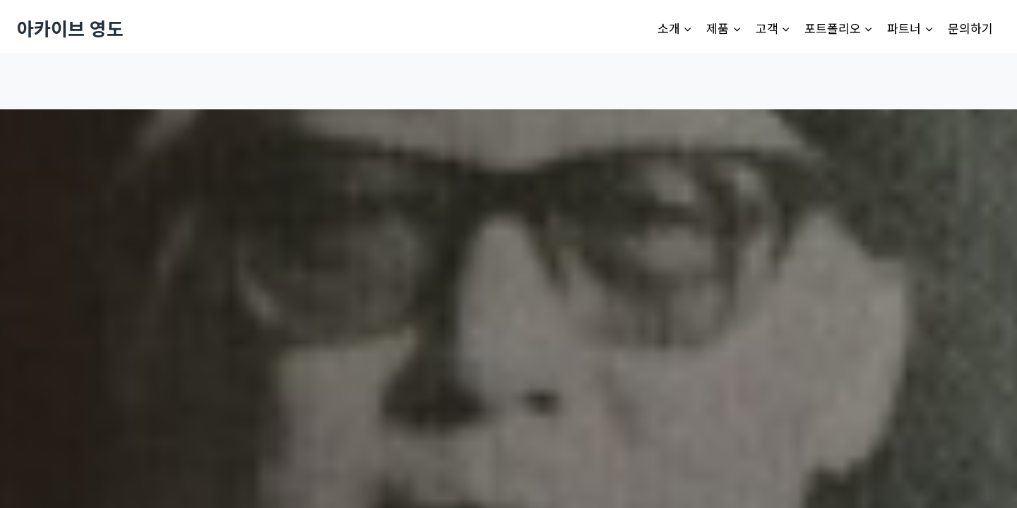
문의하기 (970, 28)
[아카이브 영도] (70, 28)
